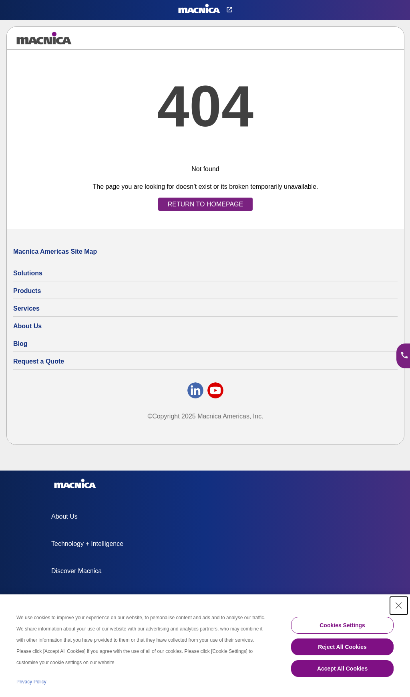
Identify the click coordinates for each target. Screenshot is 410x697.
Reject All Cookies (342, 647)
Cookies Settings (342, 625)
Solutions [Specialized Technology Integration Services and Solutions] (27, 273)
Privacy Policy (31, 682)
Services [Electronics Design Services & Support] (26, 308)
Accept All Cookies (342, 668)
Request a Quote (38, 361)
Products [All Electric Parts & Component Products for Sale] (27, 290)
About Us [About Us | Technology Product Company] (27, 326)
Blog (20, 343)
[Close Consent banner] (399, 605)
